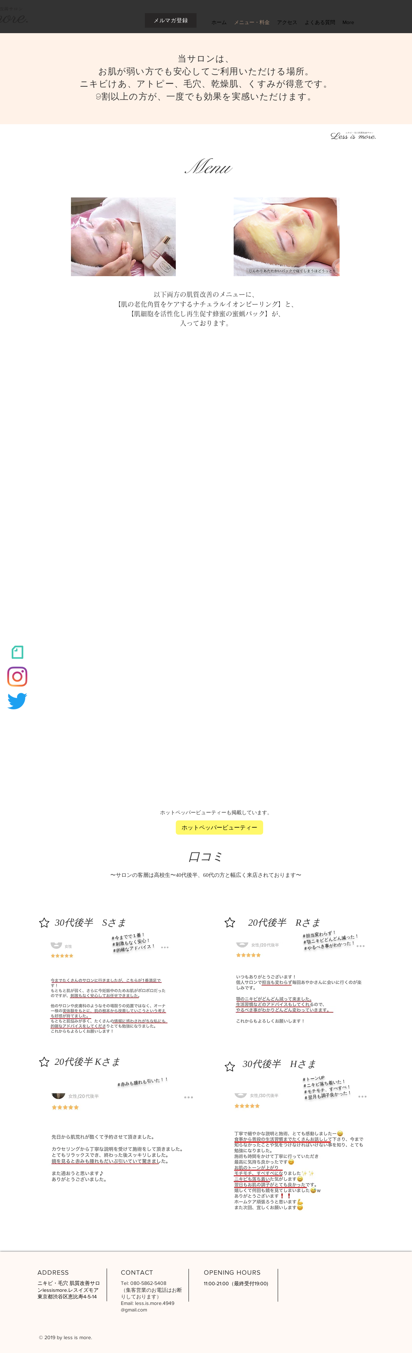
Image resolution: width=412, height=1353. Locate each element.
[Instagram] (17, 677)
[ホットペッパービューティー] (219, 827)
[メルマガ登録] (171, 20)
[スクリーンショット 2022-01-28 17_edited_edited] (17, 652)
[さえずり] (17, 701)
